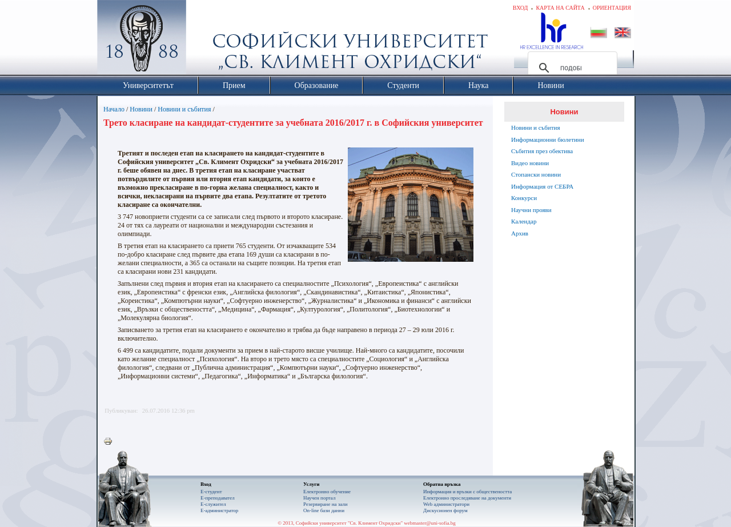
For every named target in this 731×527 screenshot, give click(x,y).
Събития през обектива (542, 150)
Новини (141, 109)
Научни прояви (531, 209)
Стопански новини (536, 174)
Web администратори (446, 504)
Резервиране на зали (325, 504)
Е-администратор (219, 510)
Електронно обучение (327, 491)
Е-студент (211, 491)
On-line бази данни (323, 510)
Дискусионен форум (445, 510)
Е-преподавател (217, 498)
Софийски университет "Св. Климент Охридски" (206, 40)
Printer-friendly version (110, 442)
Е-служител (213, 504)
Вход (520, 8)
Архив (519, 233)
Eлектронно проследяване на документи (467, 498)
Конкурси (524, 197)
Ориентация (612, 8)
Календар (523, 221)
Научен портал (319, 498)
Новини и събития (184, 109)
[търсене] (570, 68)
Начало (113, 109)
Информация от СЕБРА (542, 186)
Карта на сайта (560, 8)
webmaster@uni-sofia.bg (430, 523)
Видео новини (530, 162)
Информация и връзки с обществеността (467, 491)
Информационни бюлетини (547, 139)
